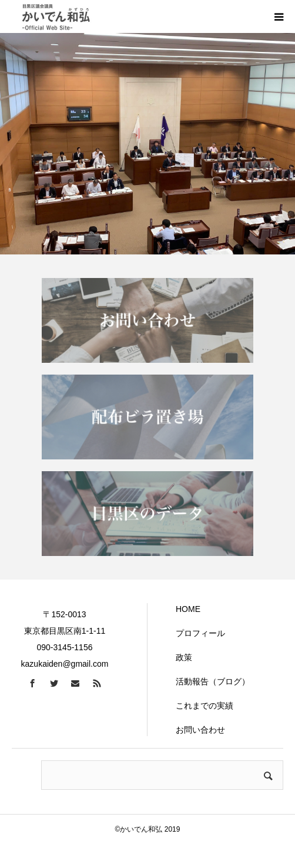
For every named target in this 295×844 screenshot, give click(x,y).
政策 (184, 657)
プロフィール (200, 633)
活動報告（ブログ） (213, 681)
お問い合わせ (200, 729)
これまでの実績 (204, 705)
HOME (188, 609)
